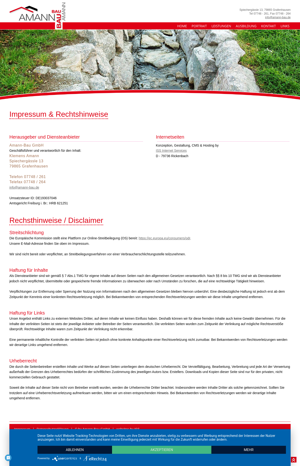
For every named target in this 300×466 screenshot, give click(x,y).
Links (285, 26)
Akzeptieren (161, 450)
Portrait (199, 26)
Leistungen (221, 26)
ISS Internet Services (171, 150)
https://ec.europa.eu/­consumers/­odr (164, 238)
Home (182, 26)
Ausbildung (246, 26)
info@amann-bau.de (278, 17)
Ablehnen (75, 450)
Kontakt (268, 26)
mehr (249, 450)
